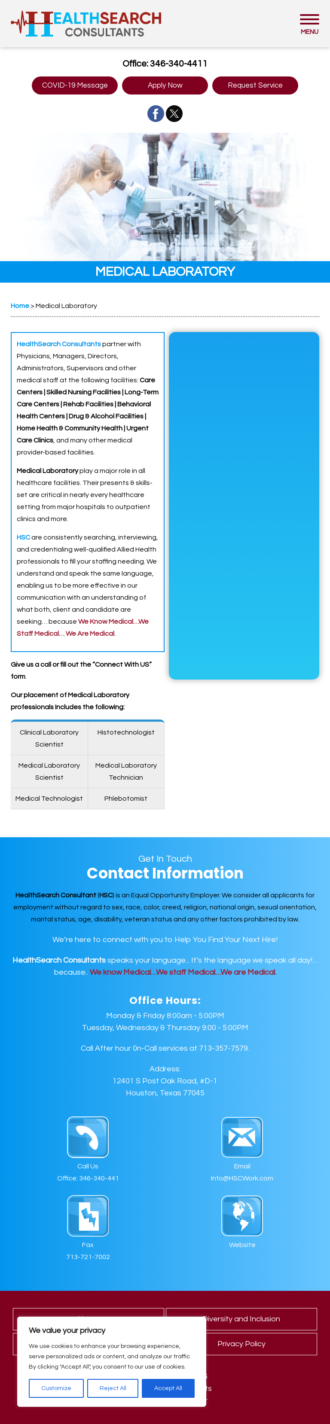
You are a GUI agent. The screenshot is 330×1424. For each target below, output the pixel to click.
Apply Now (165, 85)
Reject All (113, 1388)
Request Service (255, 85)
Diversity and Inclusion (241, 1319)
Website (242, 1244)
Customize (56, 1388)
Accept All (168, 1388)
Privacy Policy (241, 1344)
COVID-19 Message (75, 85)
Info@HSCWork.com (242, 1178)
